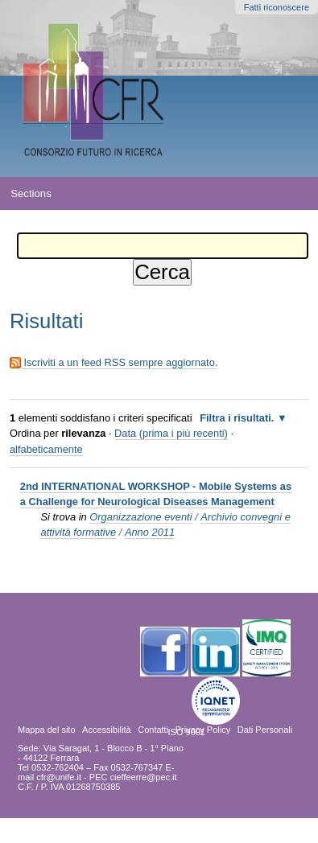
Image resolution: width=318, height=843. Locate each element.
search (296, 192)
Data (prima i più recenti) (171, 433)
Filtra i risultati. (237, 418)
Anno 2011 (150, 532)
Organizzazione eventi (140, 517)
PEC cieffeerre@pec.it (133, 777)
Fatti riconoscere (276, 7)
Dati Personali (264, 729)
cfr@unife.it (58, 777)
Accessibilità (106, 729)
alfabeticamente (46, 449)
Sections (31, 193)
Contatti (153, 729)
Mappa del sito (47, 729)
